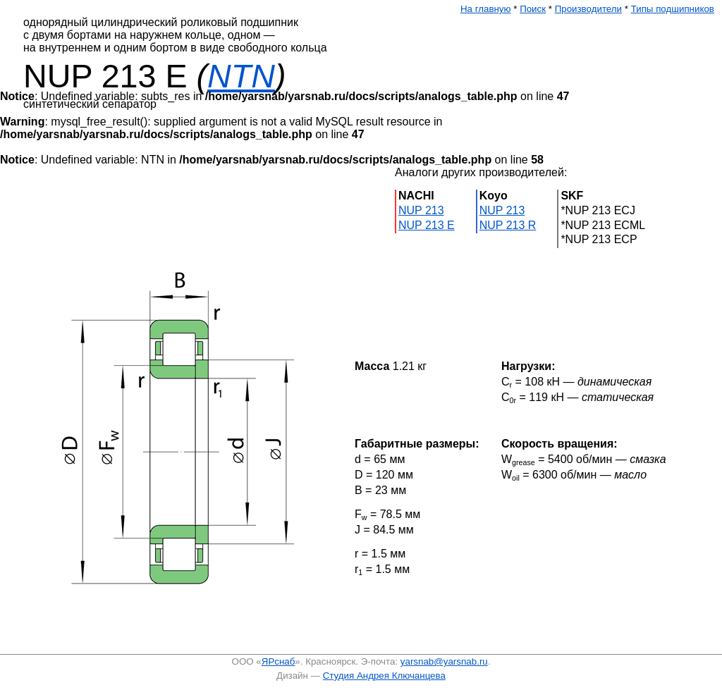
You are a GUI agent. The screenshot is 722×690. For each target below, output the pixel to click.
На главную (485, 9)
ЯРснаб (278, 661)
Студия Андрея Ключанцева (384, 675)
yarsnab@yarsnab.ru (444, 661)
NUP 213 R (508, 225)
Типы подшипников (672, 9)
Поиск (533, 9)
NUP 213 (421, 210)
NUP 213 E (426, 225)
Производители (588, 9)
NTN (241, 76)
